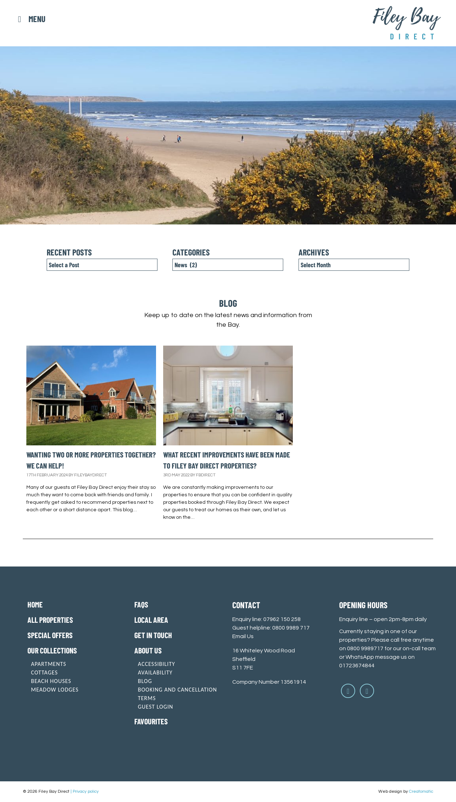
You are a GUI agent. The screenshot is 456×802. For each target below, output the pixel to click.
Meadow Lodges (55, 689)
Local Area (151, 619)
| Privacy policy (85, 791)
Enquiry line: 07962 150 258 (266, 619)
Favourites (151, 721)
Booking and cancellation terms (177, 694)
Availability (155, 672)
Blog (145, 681)
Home (35, 604)
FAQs (141, 604)
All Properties (50, 619)
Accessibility (156, 664)
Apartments (48, 664)
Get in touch (153, 635)
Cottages (44, 672)
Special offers (50, 635)
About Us (148, 650)
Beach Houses (51, 681)
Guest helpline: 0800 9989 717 (271, 628)
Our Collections (52, 650)
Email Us (243, 636)
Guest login (155, 706)
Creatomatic (421, 791)
